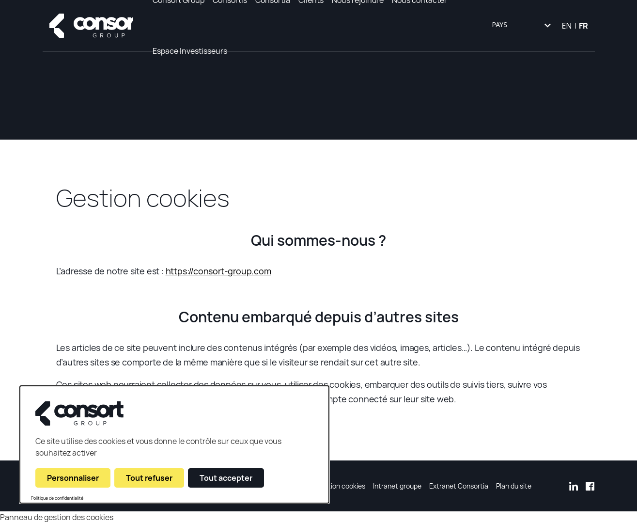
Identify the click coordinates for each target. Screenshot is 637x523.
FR (583, 25)
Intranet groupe (397, 486)
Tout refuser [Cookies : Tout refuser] (149, 478)
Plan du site (513, 486)
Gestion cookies (340, 486)
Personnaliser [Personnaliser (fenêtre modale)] (73, 478)
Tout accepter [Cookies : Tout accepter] (226, 478)
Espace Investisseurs (190, 51)
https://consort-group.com (218, 271)
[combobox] (520, 25)
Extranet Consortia (458, 486)
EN (566, 25)
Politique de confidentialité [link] (57, 498)
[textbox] (520, 25)
